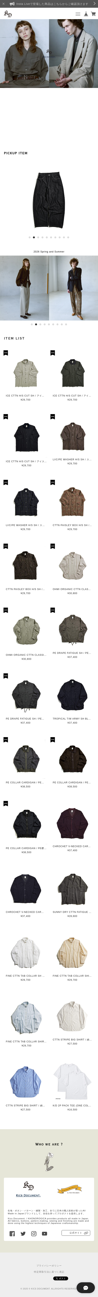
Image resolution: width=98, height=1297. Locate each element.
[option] (49, 53)
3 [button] (38, 237)
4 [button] (42, 237)
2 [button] (34, 237)
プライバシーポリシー (49, 1265)
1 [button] (30, 237)
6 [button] (51, 237)
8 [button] (60, 237)
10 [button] (68, 237)
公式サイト (76, 1232)
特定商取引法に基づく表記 (49, 1272)
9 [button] (64, 237)
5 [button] (47, 237)
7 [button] (55, 237)
